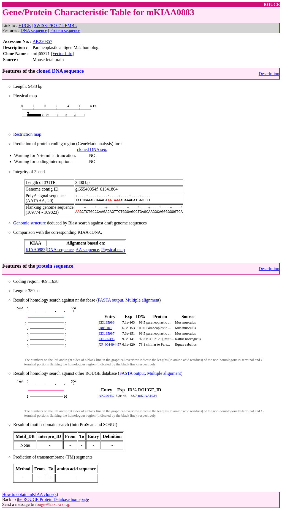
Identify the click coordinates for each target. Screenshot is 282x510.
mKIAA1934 (147, 396)
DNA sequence (34, 30)
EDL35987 (107, 333)
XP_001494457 (110, 344)
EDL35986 (107, 322)
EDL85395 (107, 339)
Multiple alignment (142, 300)
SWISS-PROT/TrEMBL (55, 25)
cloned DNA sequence (60, 71)
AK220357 (42, 41)
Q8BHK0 (105, 328)
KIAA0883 (35, 249)
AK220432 (107, 396)
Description (269, 73)
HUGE (24, 25)
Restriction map (27, 134)
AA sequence (87, 249)
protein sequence (54, 266)
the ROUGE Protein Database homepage (53, 499)
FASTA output (110, 300)
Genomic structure (29, 223)
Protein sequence (65, 30)
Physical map (113, 249)
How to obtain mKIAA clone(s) (30, 494)
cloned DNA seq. (92, 149)
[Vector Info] (62, 53)
